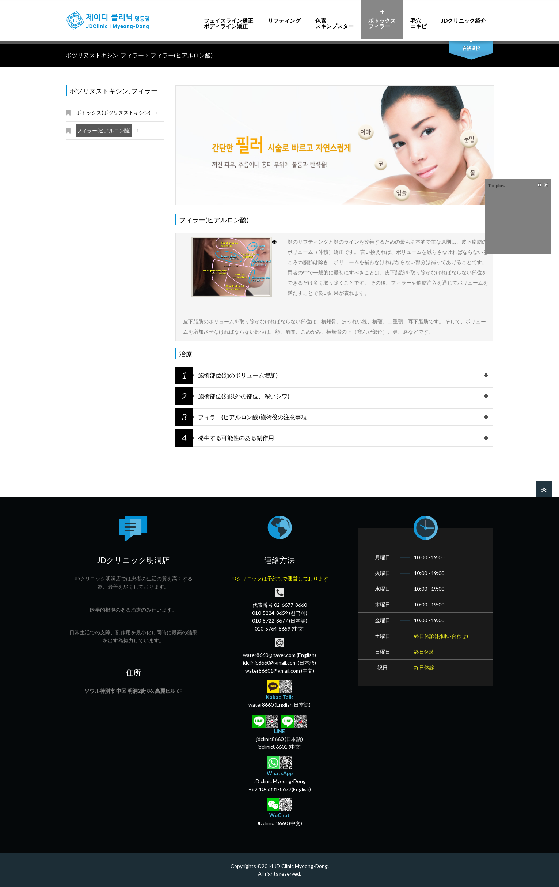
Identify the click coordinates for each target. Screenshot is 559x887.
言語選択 (471, 48)
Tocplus (496, 185)
